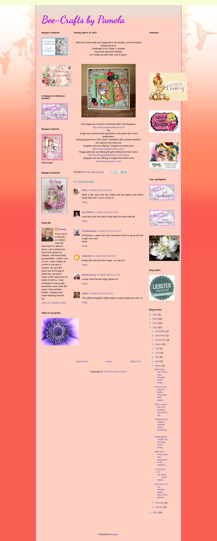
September (161, 340)
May (157, 357)
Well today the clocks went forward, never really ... (161, 376)
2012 (155, 512)
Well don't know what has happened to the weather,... (161, 458)
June (158, 353)
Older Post (135, 361)
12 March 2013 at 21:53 (104, 256)
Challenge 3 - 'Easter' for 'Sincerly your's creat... (161, 442)
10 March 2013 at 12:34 (100, 190)
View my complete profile (54, 302)
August (159, 344)
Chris (84, 190)
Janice (85, 293)
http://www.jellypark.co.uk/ (108, 161)
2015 (155, 319)
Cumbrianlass (89, 231)
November (160, 335)
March (158, 365)
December (160, 331)
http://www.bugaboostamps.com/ (108, 127)
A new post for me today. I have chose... (161, 474)
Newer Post (82, 361)
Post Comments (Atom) (115, 371)
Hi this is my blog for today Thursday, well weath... (161, 393)
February (160, 502)
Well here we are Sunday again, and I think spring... (161, 491)
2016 (155, 314)
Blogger (114, 534)
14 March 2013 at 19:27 (108, 274)
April (157, 361)
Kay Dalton (87, 212)
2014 (155, 323)
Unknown (87, 256)
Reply (84, 202)
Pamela (62, 229)
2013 (155, 327)
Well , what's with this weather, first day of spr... (161, 409)
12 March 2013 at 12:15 (109, 231)
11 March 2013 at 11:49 (106, 212)
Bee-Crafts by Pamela (83, 19)
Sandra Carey (89, 274)
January (159, 507)
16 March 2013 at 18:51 (101, 293)
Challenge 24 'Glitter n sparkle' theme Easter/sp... (161, 426)
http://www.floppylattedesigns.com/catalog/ (108, 155)
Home (109, 361)
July (157, 348)
